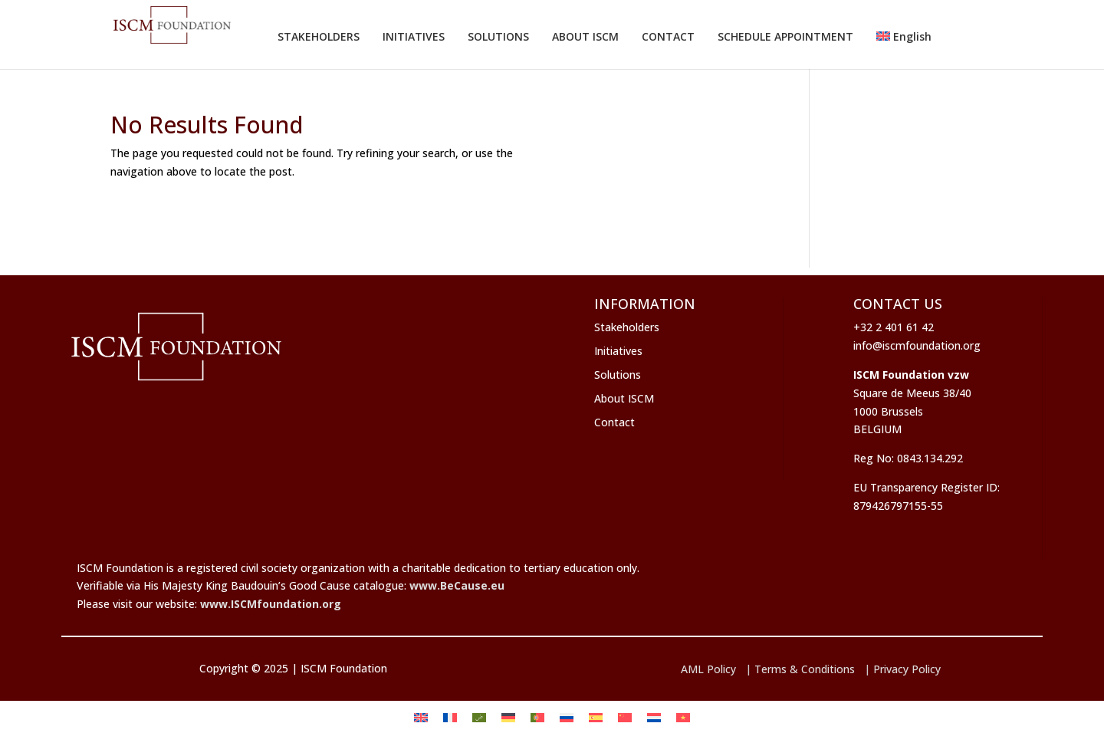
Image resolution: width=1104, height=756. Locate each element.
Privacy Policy (907, 669)
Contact (614, 422)
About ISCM (624, 398)
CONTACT (668, 36)
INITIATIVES (414, 36)
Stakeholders (626, 327)
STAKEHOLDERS (319, 36)
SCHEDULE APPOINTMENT (785, 36)
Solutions (617, 374)
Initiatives (618, 350)
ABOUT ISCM (585, 36)
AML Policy (708, 669)
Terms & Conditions (804, 669)
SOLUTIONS (498, 36)
